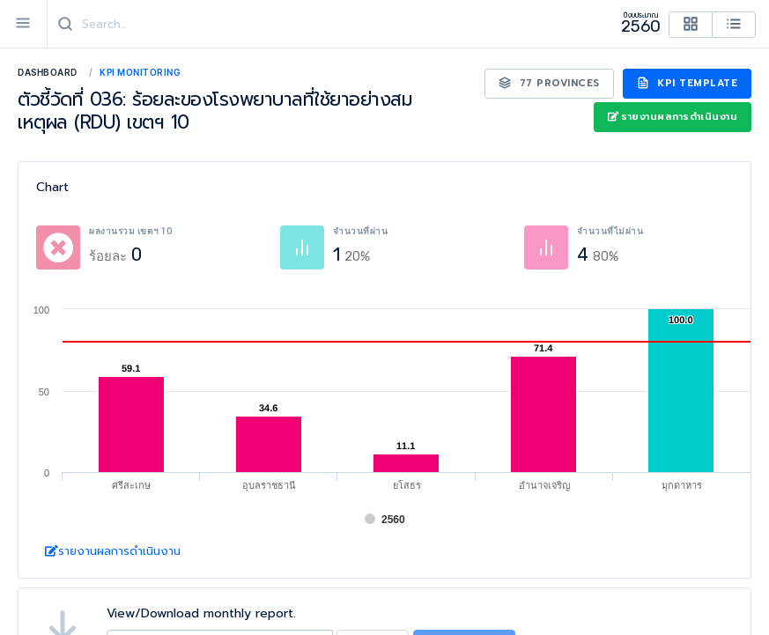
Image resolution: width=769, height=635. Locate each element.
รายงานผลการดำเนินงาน (672, 116)
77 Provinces (549, 83)
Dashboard (48, 72)
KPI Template (687, 83)
